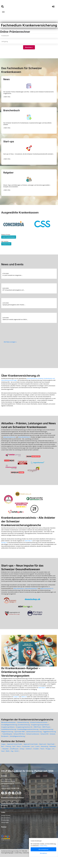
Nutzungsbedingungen (7, 853)
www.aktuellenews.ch (24, 437)
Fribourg (8, 746)
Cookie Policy (18, 853)
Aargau (3, 744)
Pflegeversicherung (7, 732)
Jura (32, 746)
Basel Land (42, 744)
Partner (3, 808)
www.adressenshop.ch (31, 588)
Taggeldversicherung (49, 732)
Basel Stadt (50, 744)
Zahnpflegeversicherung (17, 736)
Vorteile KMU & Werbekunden (10, 803)
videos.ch (24, 696)
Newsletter (4, 805)
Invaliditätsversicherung (8, 729)
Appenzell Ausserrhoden (14, 744)
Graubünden (26, 746)
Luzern (37, 746)
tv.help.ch (16, 696)
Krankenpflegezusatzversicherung (27, 729)
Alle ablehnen (43, 853)
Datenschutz (26, 853)
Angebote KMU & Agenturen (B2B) (11, 801)
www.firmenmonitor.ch (46, 588)
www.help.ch (28, 540)
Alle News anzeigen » (10, 342)
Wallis (7, 751)
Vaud (2, 751)
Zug (12, 751)
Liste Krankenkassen (8, 237)
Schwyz (22, 749)
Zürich (16, 751)
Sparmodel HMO (19, 732)
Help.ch (18, 851)
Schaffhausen (14, 749)
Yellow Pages (5, 822)
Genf (13, 746)
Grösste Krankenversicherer (38, 722)
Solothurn (29, 749)
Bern (2, 746)
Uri (53, 749)
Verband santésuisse (32, 734)
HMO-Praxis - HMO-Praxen (42, 727)
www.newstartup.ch (18, 588)
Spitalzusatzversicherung (34, 732)
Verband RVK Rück (19, 734)
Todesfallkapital (7, 734)
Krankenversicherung (46, 729)
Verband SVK (44, 734)
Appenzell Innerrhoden (31, 744)
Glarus (19, 746)
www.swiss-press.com (9, 437)
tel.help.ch (4, 542)
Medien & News (5, 815)
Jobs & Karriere (5, 818)
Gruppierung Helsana (8, 727)
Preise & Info (6, 244)
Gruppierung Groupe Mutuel (40, 725)
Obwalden (5, 749)
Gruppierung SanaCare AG (24, 727)
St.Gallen (36, 749)
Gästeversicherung (23, 722)
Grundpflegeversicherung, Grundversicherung (15, 725)
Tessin (42, 749)
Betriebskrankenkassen (8, 722)
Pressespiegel (5, 820)
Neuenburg (44, 746)
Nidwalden (52, 746)
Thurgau (48, 749)
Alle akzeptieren (43, 849)
